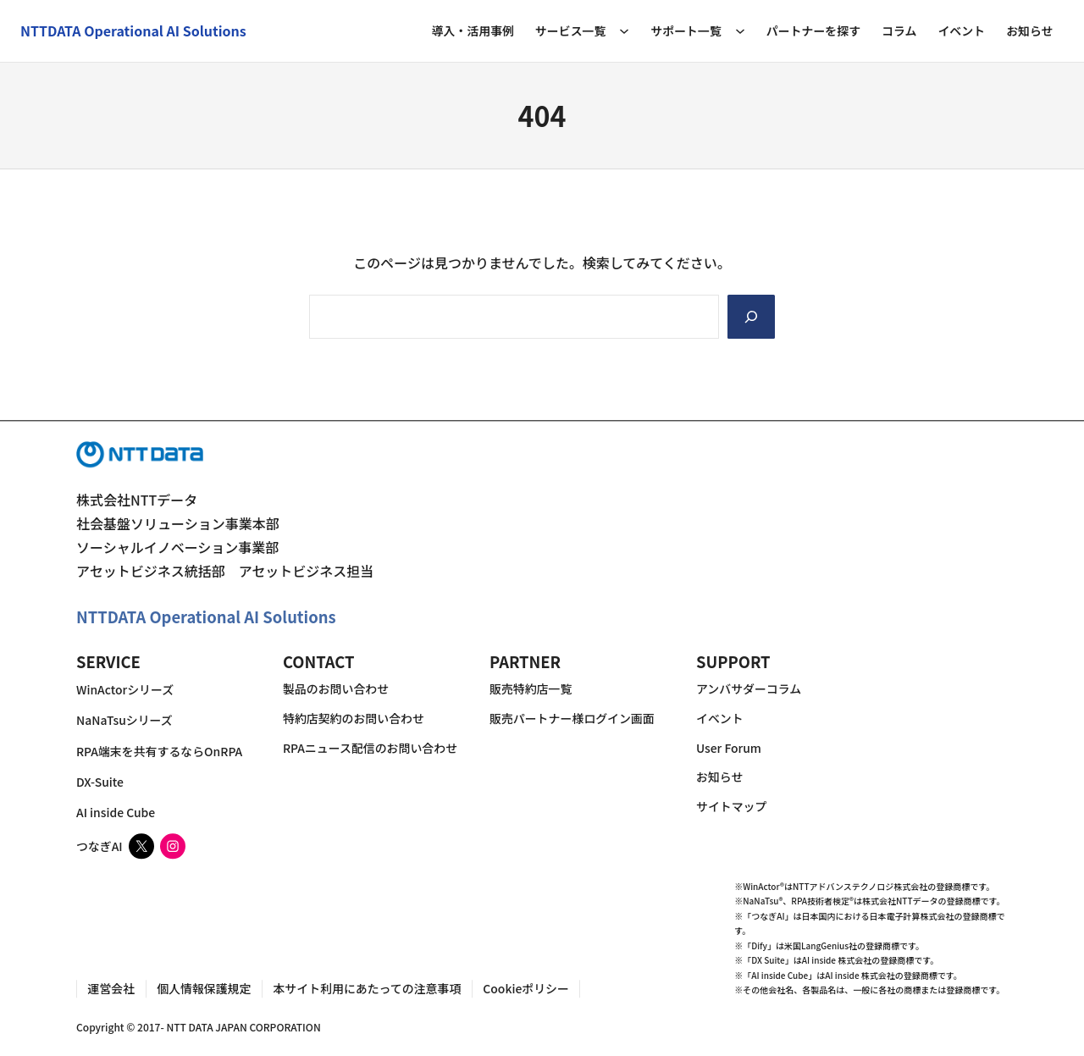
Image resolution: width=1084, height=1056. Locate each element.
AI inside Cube (115, 812)
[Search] (751, 317)
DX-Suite (100, 781)
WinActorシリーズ (125, 689)
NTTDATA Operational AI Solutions (206, 617)
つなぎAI (99, 846)
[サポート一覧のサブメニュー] (740, 30)
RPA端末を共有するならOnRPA (159, 751)
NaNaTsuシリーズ (124, 720)
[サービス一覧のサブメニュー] (624, 30)
